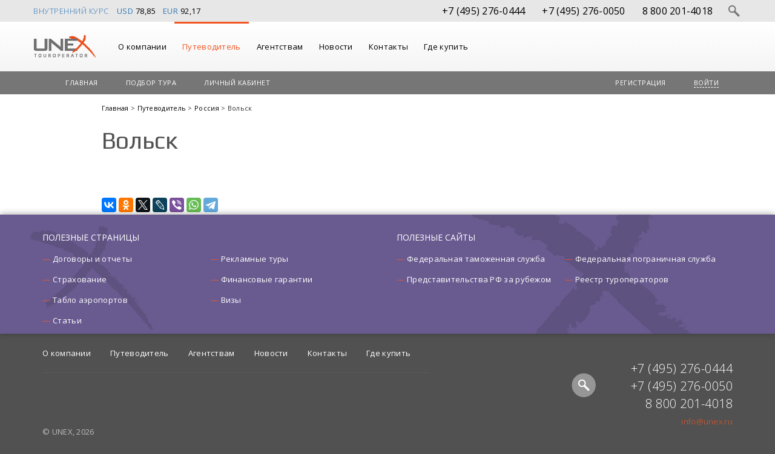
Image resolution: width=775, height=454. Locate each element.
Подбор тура (151, 82)
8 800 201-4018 (677, 11)
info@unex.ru (707, 421)
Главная (81, 82)
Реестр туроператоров (622, 279)
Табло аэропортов (90, 299)
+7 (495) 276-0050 (583, 11)
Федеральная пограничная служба (645, 258)
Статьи (67, 320)
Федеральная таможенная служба (476, 258)
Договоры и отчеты (92, 258)
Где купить (446, 46)
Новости (336, 46)
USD (125, 10)
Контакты (388, 46)
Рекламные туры (255, 258)
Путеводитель (211, 46)
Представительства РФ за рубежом (479, 279)
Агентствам (280, 46)
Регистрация (640, 82)
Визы (231, 299)
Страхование (80, 279)
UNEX (64, 46)
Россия (207, 107)
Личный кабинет (237, 82)
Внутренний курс (71, 10)
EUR (171, 10)
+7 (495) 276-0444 (483, 11)
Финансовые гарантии (267, 279)
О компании (142, 46)
